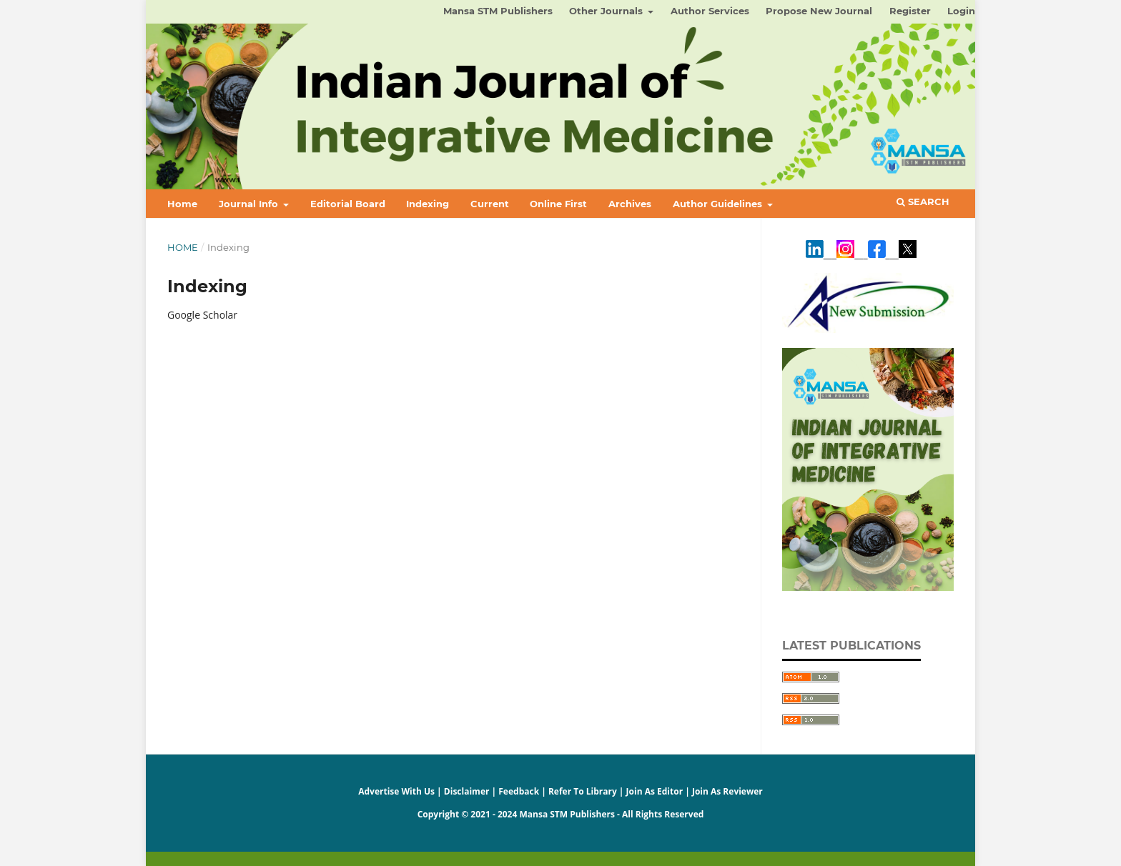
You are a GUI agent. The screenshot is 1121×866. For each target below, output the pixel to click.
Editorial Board (347, 203)
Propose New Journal (819, 10)
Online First (558, 203)
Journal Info (250, 203)
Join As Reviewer (727, 791)
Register (910, 10)
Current (489, 203)
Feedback (518, 791)
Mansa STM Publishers (498, 10)
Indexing (427, 203)
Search (923, 201)
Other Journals (607, 10)
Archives (629, 203)
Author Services (710, 10)
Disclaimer (467, 791)
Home (182, 203)
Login (961, 10)
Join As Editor (654, 791)
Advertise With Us (396, 791)
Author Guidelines (719, 203)
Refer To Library (582, 791)
